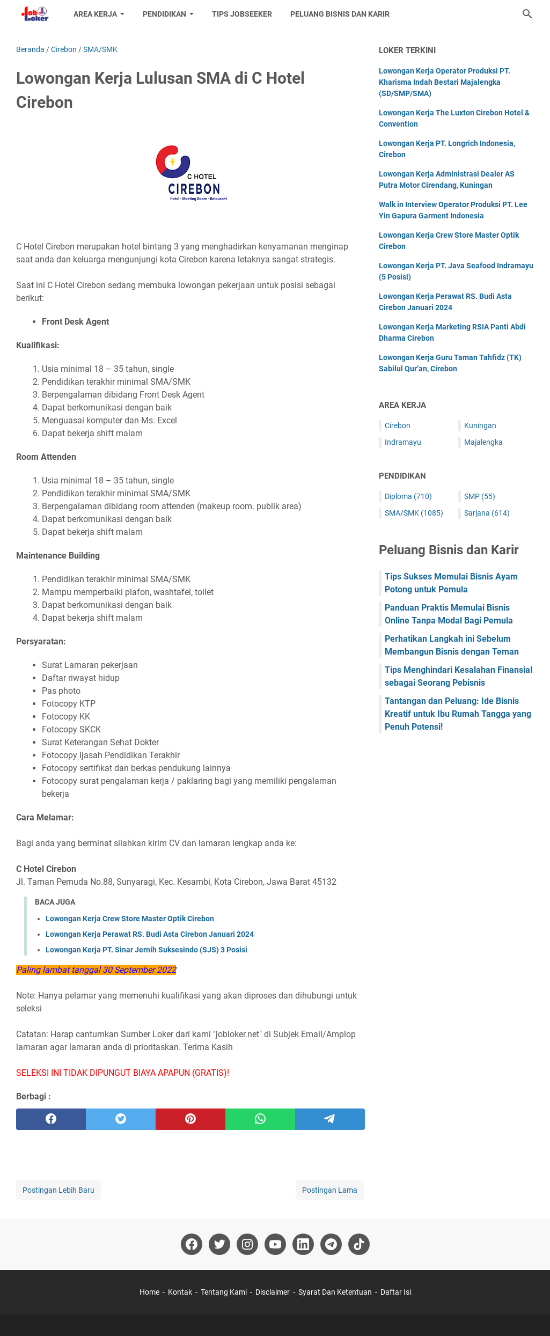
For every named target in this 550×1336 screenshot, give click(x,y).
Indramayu (403, 442)
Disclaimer (272, 1292)
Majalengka (483, 442)
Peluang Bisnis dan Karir (340, 14)
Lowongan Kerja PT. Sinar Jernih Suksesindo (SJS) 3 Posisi (146, 949)
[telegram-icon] (331, 1244)
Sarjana (487, 513)
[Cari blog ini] (527, 14)
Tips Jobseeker (242, 14)
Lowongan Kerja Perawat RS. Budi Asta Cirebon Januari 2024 (150, 934)
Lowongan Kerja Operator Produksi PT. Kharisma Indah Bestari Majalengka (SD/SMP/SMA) (444, 82)
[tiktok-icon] (359, 1244)
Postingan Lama (329, 1190)
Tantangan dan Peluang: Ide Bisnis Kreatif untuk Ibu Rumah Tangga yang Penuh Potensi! (458, 714)
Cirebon (397, 425)
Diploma (408, 496)
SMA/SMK (414, 513)
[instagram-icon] (247, 1244)
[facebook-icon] (191, 1244)
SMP (479, 496)
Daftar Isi (395, 1292)
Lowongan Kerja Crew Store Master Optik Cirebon (130, 918)
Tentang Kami (224, 1292)
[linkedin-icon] (303, 1244)
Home (149, 1292)
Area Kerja (95, 14)
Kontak (180, 1292)
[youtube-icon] (275, 1244)
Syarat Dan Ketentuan (335, 1292)
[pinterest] (190, 1119)
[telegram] (330, 1119)
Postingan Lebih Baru (58, 1190)
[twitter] (121, 1119)
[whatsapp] (260, 1119)
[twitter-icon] (219, 1244)
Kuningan (480, 425)
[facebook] (51, 1119)
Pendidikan (164, 14)
